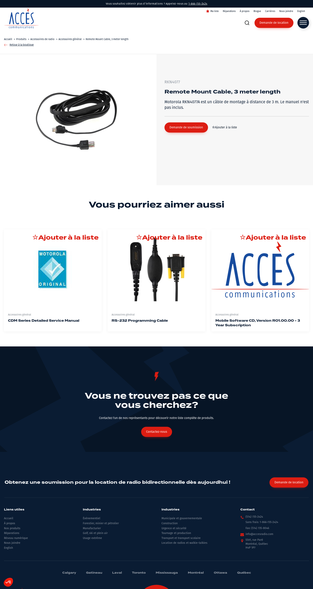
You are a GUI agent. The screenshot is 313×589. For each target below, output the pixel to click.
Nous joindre (286, 11)
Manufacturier (92, 528)
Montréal (196, 573)
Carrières (270, 11)
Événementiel (91, 518)
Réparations (229, 11)
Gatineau (94, 573)
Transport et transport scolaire (181, 538)
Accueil (8, 518)
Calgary (69, 573)
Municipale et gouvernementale (181, 518)
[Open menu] (303, 23)
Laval (117, 573)
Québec (244, 573)
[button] (186, 127)
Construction (169, 523)
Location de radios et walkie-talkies (184, 543)
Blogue (257, 11)
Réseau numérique (16, 538)
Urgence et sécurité (173, 528)
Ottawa (220, 573)
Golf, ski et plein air (95, 533)
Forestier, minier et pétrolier (101, 523)
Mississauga (167, 573)
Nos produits (12, 528)
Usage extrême (92, 538)
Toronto (139, 573)
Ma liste (214, 11)
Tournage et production (176, 533)
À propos (245, 11)
